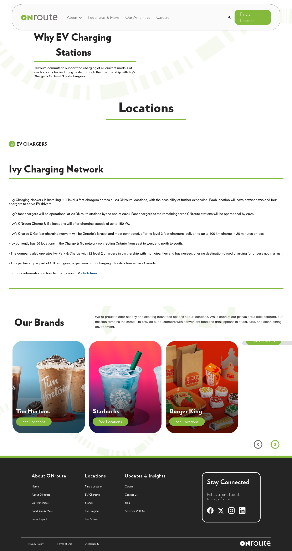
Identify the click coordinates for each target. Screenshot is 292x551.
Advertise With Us (135, 511)
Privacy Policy (35, 544)
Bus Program (92, 511)
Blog (127, 503)
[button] (74, 17)
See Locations (33, 421)
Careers (162, 17)
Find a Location (247, 17)
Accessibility (92, 544)
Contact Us (131, 494)
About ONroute (41, 494)
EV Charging (92, 494)
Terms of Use (64, 544)
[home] (39, 17)
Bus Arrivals (91, 519)
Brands (89, 503)
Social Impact (39, 519)
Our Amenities (137, 17)
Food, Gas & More (103, 17)
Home (35, 486)
